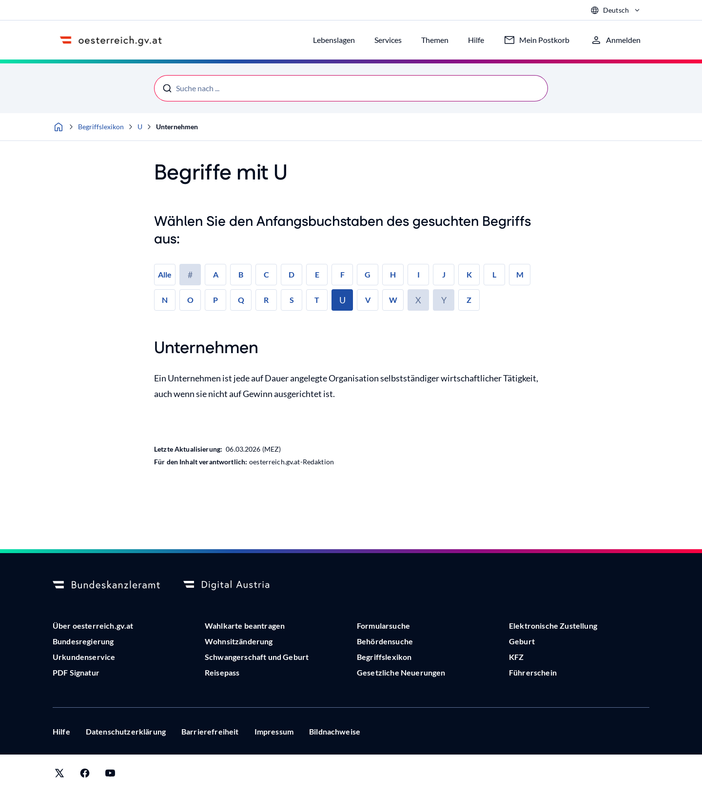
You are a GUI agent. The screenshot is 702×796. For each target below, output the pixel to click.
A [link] (215, 274)
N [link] (165, 299)
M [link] (520, 274)
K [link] (469, 274)
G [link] (367, 274)
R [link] (266, 299)
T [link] (316, 299)
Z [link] (469, 299)
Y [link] (444, 300)
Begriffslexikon (101, 126)
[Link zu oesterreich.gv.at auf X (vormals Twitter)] (59, 775)
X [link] (418, 300)
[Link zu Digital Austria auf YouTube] (110, 775)
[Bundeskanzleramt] (106, 585)
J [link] (444, 274)
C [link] (266, 274)
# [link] (190, 274)
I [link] (418, 274)
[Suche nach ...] (351, 88)
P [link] (215, 299)
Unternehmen (177, 126)
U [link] (342, 300)
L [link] (494, 274)
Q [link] (241, 299)
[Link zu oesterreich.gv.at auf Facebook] (85, 775)
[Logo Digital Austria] (237, 585)
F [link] (342, 274)
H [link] (393, 274)
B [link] (240, 274)
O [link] (190, 299)
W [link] (393, 299)
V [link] (367, 299)
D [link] (291, 274)
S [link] (292, 299)
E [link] (317, 274)
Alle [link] (165, 274)
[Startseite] (58, 127)
